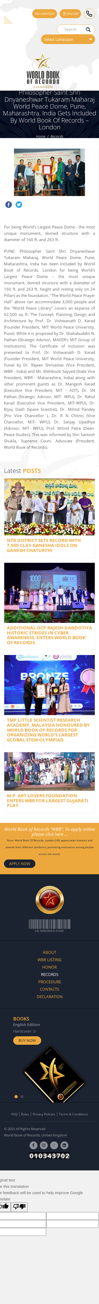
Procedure (49, 981)
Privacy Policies (44, 1114)
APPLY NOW (19, 863)
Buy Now (27, 1040)
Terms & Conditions (73, 1114)
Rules (25, 1114)
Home (41, 136)
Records (56, 136)
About (49, 952)
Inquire (70, 14)
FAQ (14, 1114)
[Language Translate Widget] (68, 39)
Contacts (49, 989)
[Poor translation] (19, 1207)
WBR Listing (49, 959)
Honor (49, 967)
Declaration (44, 14)
